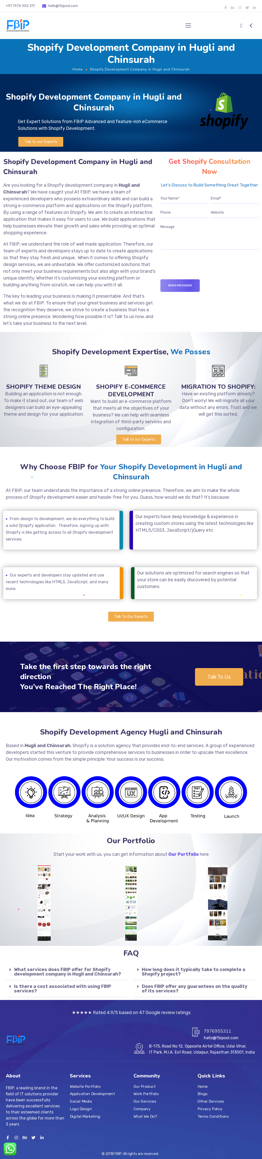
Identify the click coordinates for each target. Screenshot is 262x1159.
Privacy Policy (210, 1109)
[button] (40, 142)
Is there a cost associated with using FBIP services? (62, 989)
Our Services (145, 1101)
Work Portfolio (146, 1094)
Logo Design (81, 1109)
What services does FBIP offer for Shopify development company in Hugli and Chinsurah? (67, 972)
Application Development (92, 1094)
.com (74, 6)
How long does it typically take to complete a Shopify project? (193, 972)
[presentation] (198, 269)
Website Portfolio (85, 1086)
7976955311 (217, 1031)
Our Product (144, 1086)
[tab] (67, 971)
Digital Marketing (85, 1116)
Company (142, 1109)
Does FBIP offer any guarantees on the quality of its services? (194, 989)
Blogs (203, 1094)
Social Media (81, 1101)
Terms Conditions (213, 1116)
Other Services (211, 1101)
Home (78, 69)
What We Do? (145, 1116)
